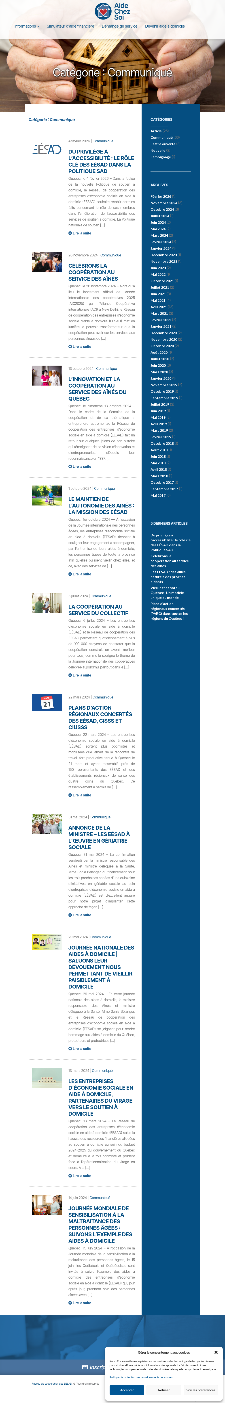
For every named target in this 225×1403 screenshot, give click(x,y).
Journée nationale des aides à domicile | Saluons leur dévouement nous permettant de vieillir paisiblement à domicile (101, 967)
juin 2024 (158, 222)
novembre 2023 (164, 261)
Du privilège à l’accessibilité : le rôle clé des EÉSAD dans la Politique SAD (101, 161)
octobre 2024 (162, 209)
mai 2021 (158, 300)
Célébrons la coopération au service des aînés (93, 272)
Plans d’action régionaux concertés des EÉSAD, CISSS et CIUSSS (100, 718)
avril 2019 (159, 424)
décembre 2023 (164, 255)
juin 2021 (158, 294)
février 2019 (161, 437)
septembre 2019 (164, 398)
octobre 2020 (162, 346)
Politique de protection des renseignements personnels (141, 1377)
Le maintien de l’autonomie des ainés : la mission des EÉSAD (101, 505)
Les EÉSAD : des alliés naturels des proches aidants (168, 577)
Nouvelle (158, 150)
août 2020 (159, 352)
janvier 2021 (161, 326)
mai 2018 (158, 463)
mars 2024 (159, 235)
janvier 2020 (161, 378)
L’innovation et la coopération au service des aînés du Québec (97, 389)
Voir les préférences (200, 1390)
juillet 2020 (160, 359)
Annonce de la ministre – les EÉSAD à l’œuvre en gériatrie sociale (99, 837)
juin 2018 (158, 456)
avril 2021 (159, 307)
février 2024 (161, 242)
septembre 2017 (164, 489)
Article (156, 131)
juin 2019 (158, 411)
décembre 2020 (164, 333)
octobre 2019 (162, 391)
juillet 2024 (160, 216)
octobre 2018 (162, 443)
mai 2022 (158, 274)
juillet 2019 (160, 404)
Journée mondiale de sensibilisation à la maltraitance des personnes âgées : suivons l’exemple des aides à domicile (100, 1224)
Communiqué (103, 141)
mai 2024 (158, 229)
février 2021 (161, 320)
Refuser (164, 1390)
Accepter (127, 1390)
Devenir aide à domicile (165, 26)
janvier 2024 (161, 248)
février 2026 (161, 196)
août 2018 (159, 450)
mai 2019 (158, 417)
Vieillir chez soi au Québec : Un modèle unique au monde (167, 592)
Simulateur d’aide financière (70, 26)
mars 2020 (159, 372)
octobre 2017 (162, 482)
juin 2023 (158, 268)
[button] (216, 1352)
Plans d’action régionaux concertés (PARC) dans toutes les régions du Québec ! (169, 610)
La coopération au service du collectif (98, 609)
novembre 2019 (164, 385)
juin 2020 (158, 365)
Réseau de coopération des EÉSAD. (55, 1383)
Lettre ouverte (163, 144)
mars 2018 (159, 476)
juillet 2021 (160, 287)
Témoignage (161, 157)
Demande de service (120, 26)
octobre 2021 (162, 281)
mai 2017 (158, 495)
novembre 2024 (164, 203)
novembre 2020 (164, 339)
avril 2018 (159, 469)
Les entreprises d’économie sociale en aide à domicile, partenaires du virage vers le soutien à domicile (100, 1097)
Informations (27, 26)
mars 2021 (159, 313)
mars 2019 (159, 430)
